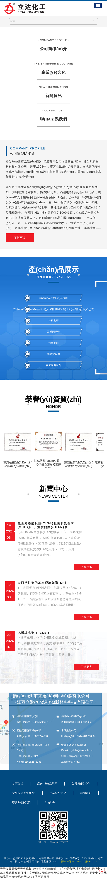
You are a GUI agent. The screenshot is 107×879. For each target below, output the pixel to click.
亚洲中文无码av (31, 872)
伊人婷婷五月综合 (77, 872)
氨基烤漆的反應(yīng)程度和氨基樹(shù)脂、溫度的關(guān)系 (50, 540)
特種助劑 (53, 342)
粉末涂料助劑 (53, 365)
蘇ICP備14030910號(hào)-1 (79, 861)
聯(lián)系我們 (53, 119)
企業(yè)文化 (53, 72)
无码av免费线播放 (53, 872)
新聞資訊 (53, 95)
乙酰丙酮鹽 (53, 331)
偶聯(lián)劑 (53, 354)
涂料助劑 (53, 320)
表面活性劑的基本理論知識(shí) (50, 594)
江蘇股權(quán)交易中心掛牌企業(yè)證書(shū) (48, 464)
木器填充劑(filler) (50, 644)
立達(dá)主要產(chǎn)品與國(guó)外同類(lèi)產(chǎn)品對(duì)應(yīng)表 (53, 309)
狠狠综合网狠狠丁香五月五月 (30, 876)
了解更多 (20, 237)
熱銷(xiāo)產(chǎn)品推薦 (53, 298)
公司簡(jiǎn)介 (53, 49)
